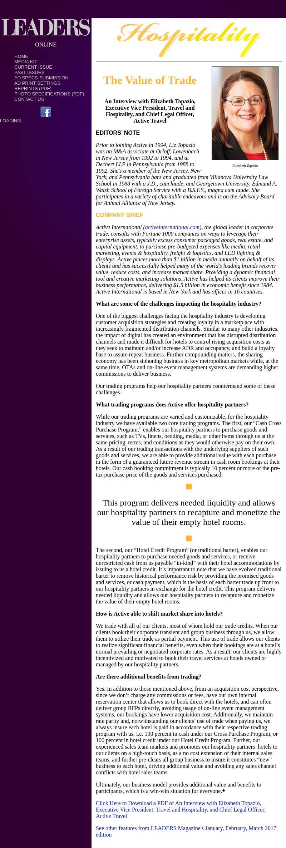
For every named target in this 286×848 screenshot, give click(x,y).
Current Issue (33, 67)
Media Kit (25, 61)
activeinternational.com (172, 227)
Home (21, 56)
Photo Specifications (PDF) (49, 94)
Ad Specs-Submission (41, 77)
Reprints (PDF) (32, 88)
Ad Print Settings (37, 83)
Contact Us (29, 99)
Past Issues (29, 72)
